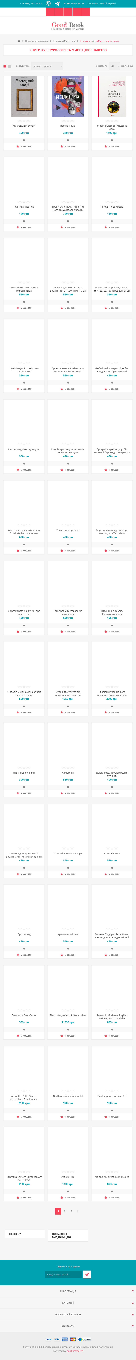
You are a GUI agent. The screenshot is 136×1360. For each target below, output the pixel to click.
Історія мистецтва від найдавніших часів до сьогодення (67, 695)
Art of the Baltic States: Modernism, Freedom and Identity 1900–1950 (24, 1099)
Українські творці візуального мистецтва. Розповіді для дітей (112, 289)
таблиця (4, 66)
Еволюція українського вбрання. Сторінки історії (112, 693)
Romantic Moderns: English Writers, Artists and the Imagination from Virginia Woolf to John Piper (112, 1020)
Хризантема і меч (68, 934)
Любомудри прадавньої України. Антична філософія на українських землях (24, 856)
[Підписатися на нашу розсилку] (63, 1274)
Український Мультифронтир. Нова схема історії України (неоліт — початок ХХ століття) (68, 210)
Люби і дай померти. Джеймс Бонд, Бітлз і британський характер (112, 371)
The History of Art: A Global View (68, 1015)
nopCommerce (75, 1351)
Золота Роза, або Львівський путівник (112, 774)
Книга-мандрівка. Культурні (24, 449)
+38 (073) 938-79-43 (31, 3)
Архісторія (68, 772)
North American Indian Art (68, 1096)
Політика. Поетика (24, 206)
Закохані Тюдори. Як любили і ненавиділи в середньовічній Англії (112, 937)
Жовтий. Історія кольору (68, 853)
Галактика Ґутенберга (24, 1015)
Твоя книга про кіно (67, 530)
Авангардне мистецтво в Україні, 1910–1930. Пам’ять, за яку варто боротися (68, 290)
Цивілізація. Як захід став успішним (24, 370)
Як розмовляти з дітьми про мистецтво (24, 612)
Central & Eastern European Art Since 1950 (24, 1178)
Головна (19, 41)
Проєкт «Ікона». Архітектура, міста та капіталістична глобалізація (68, 371)
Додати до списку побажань (24, 140)
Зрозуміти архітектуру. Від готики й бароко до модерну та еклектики (112, 452)
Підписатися (87, 1274)
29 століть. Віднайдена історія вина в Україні (24, 693)
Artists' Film (68, 1176)
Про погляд (24, 934)
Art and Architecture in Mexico (112, 1176)
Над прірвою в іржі (24, 772)
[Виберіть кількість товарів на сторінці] (114, 66)
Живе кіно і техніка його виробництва (24, 289)
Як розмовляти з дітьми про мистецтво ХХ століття (112, 531)
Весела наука (68, 125)
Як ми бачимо (112, 853)
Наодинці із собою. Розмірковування (112, 612)
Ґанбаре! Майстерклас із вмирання (68, 612)
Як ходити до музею (112, 206)
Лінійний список (9, 66)
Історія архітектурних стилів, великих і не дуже (68, 451)
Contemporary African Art (112, 1096)
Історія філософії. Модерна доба (111, 127)
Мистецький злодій (24, 125)
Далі (78, 1211)
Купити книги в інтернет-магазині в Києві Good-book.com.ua (78, 1347)
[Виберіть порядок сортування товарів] (47, 66)
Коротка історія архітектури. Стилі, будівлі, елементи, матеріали (24, 533)
